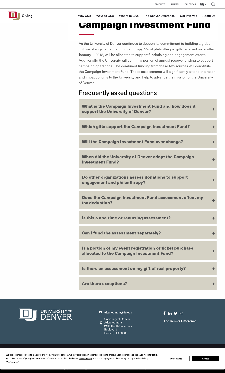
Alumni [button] (175, 4)
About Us (208, 16)
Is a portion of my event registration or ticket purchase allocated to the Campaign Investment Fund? (137, 250)
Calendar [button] (190, 4)
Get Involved (188, 16)
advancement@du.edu (118, 312)
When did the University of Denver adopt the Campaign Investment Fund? (138, 159)
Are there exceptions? (104, 283)
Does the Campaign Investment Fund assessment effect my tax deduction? (142, 199)
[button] (203, 4)
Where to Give (129, 16)
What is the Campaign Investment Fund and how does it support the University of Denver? (138, 108)
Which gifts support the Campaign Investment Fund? (136, 126)
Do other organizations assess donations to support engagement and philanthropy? (135, 179)
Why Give (84, 16)
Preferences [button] (12, 362)
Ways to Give (105, 16)
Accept (205, 359)
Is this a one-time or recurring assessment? (126, 218)
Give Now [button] (160, 4)
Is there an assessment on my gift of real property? (134, 268)
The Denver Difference (159, 16)
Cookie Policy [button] (85, 358)
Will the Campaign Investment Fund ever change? (132, 141)
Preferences (176, 359)
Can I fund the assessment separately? (121, 233)
